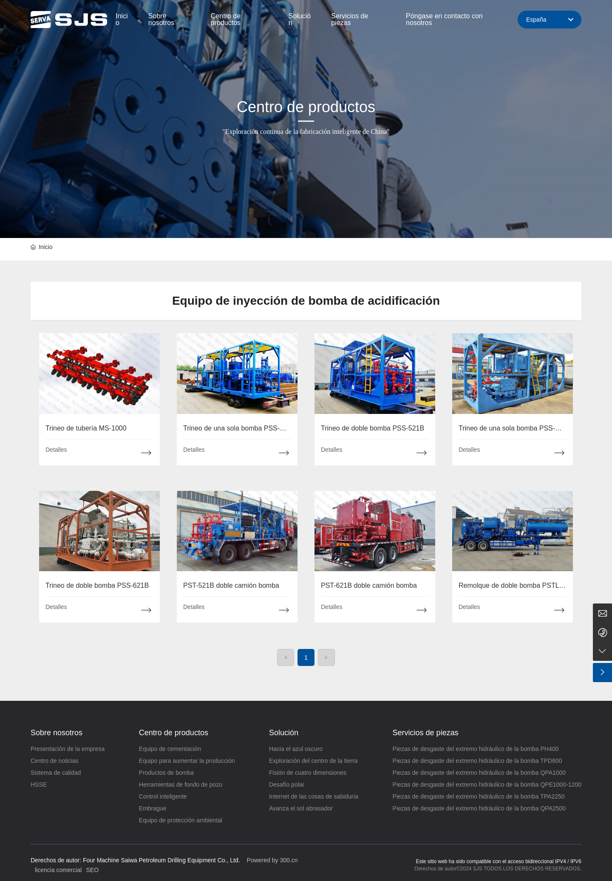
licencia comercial (58, 870)
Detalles (56, 449)
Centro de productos (306, 107)
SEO (92, 870)
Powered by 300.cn (272, 860)
